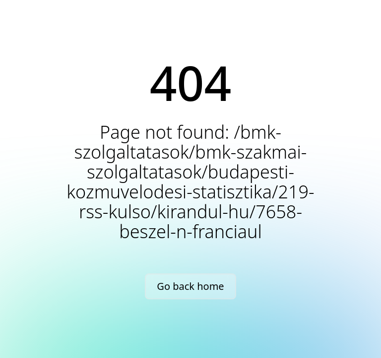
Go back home (190, 286)
